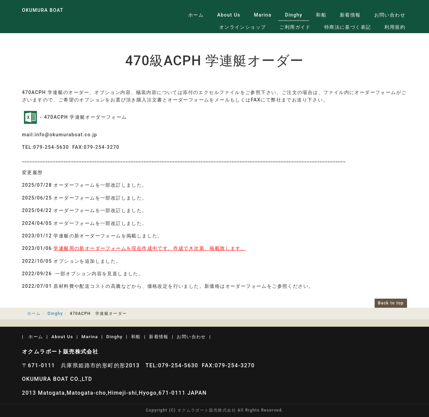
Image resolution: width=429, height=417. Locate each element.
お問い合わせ (389, 15)
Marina (263, 15)
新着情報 (350, 15)
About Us (229, 15)
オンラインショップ (242, 27)
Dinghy (293, 15)
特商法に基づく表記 (347, 27)
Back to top (391, 303)
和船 (321, 15)
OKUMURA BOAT (43, 10)
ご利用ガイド (294, 27)
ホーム (196, 15)
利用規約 (394, 27)
